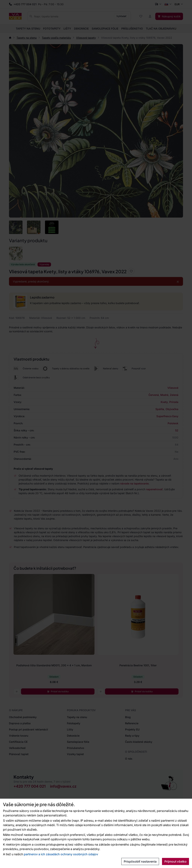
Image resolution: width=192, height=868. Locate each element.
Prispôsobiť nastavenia (140, 861)
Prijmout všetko (175, 861)
